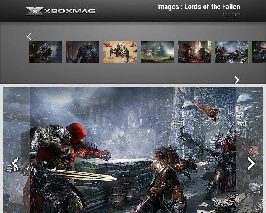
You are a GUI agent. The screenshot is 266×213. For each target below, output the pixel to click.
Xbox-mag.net (60, 11)
